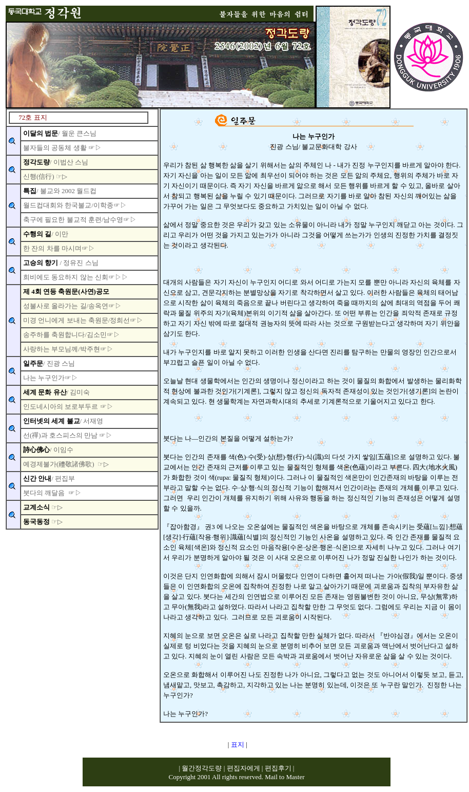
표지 (237, 744)
